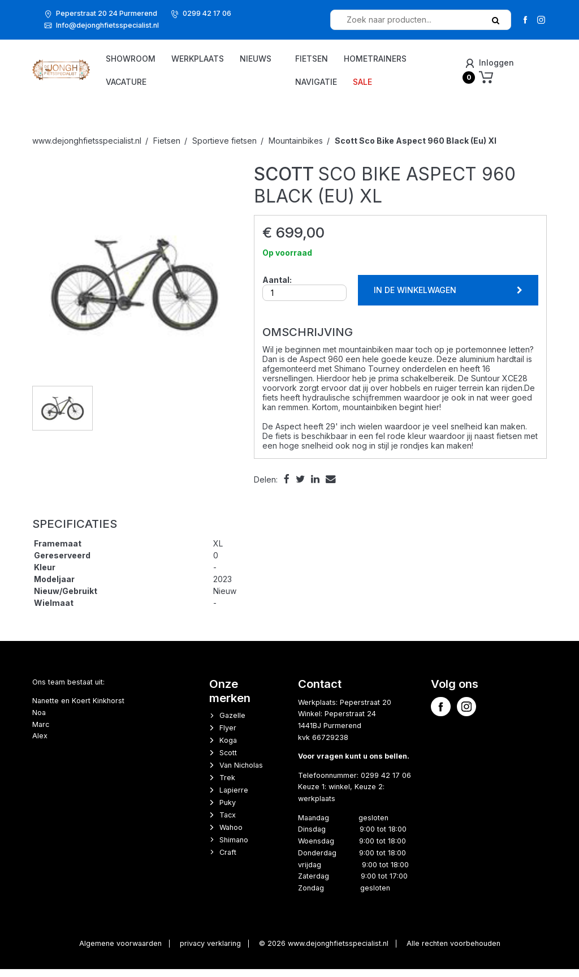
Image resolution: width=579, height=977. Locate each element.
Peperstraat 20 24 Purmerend (106, 13)
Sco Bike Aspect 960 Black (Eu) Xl (415, 148)
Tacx (227, 822)
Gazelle (232, 723)
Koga (228, 748)
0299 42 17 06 (207, 13)
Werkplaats (233, 59)
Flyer (227, 735)
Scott (228, 760)
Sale (383, 82)
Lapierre (233, 797)
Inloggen (495, 63)
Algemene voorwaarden (120, 951)
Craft (227, 859)
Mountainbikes (296, 148)
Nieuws (157, 82)
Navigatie (337, 82)
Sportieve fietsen (224, 148)
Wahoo (231, 834)
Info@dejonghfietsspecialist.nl (107, 25)
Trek (227, 785)
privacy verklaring (210, 951)
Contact (320, 691)
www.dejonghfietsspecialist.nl (86, 148)
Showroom (166, 59)
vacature (209, 82)
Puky (227, 810)
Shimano (233, 847)
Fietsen (332, 59)
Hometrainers (396, 59)
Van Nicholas (241, 772)
